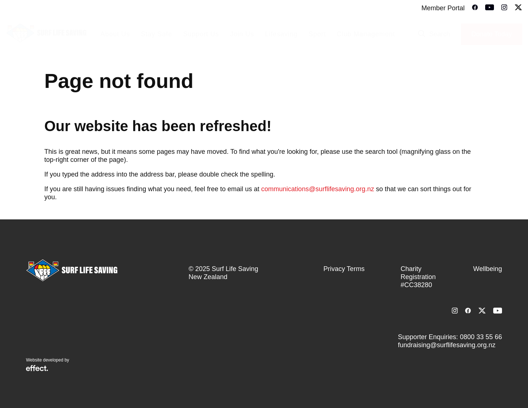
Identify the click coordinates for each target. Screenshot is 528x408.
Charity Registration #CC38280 (418, 277)
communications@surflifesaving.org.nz (317, 189)
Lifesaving (281, 34)
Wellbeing (487, 268)
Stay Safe (156, 34)
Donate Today (491, 34)
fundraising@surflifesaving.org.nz (446, 345)
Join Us (242, 34)
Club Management (366, 34)
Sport (317, 34)
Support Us (201, 34)
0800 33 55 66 (481, 337)
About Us (115, 34)
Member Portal (443, 8)
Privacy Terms (344, 268)
